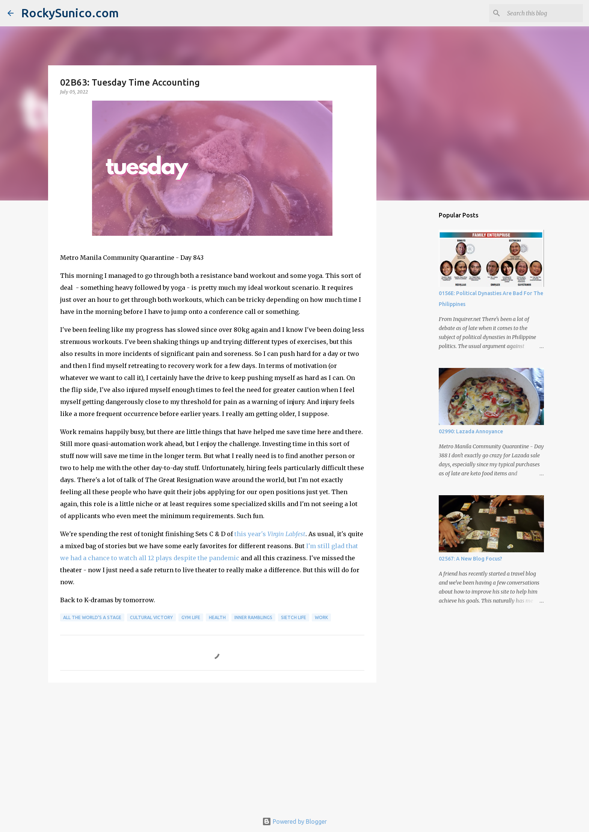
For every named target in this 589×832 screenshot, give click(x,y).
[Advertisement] (212, 746)
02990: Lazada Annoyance (471, 431)
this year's (269, 534)
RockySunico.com (70, 13)
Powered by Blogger (294, 821)
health (217, 617)
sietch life (293, 617)
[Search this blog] (543, 13)
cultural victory (151, 617)
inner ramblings (253, 617)
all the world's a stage (92, 617)
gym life (190, 617)
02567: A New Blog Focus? (470, 559)
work (321, 617)
